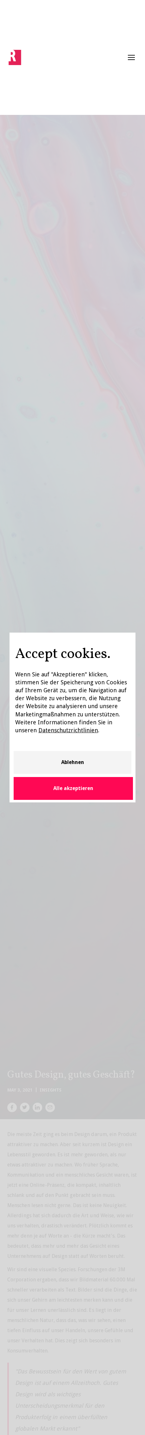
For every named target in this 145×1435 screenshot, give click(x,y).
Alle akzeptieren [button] (73, 788)
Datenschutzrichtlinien (68, 730)
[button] (131, 57)
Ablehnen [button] (72, 762)
